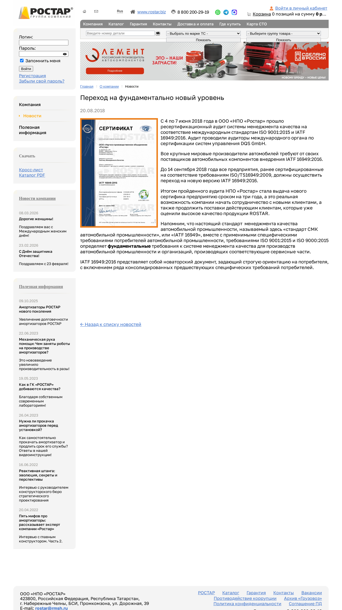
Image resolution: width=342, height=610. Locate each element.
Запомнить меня (42, 60)
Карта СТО (257, 24)
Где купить (230, 24)
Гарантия (138, 24)
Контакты (162, 24)
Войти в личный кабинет (301, 8)
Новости (32, 115)
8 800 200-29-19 (193, 12)
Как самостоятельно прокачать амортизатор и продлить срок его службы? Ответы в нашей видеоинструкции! (43, 438)
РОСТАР (206, 592)
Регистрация (32, 75)
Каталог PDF (32, 175)
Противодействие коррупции (245, 598)
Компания (93, 24)
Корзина (262, 14)
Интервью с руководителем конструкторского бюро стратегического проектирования (43, 485)
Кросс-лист (31, 169)
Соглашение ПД (305, 603)
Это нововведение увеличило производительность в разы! (44, 354)
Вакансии (311, 592)
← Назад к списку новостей (110, 324)
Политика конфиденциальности (247, 603)
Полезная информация (32, 130)
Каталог (116, 24)
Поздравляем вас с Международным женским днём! (43, 227)
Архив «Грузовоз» (303, 598)
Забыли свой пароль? (41, 81)
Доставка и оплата (195, 24)
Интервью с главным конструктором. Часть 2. (41, 528)
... (217, 12)
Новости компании (37, 198)
